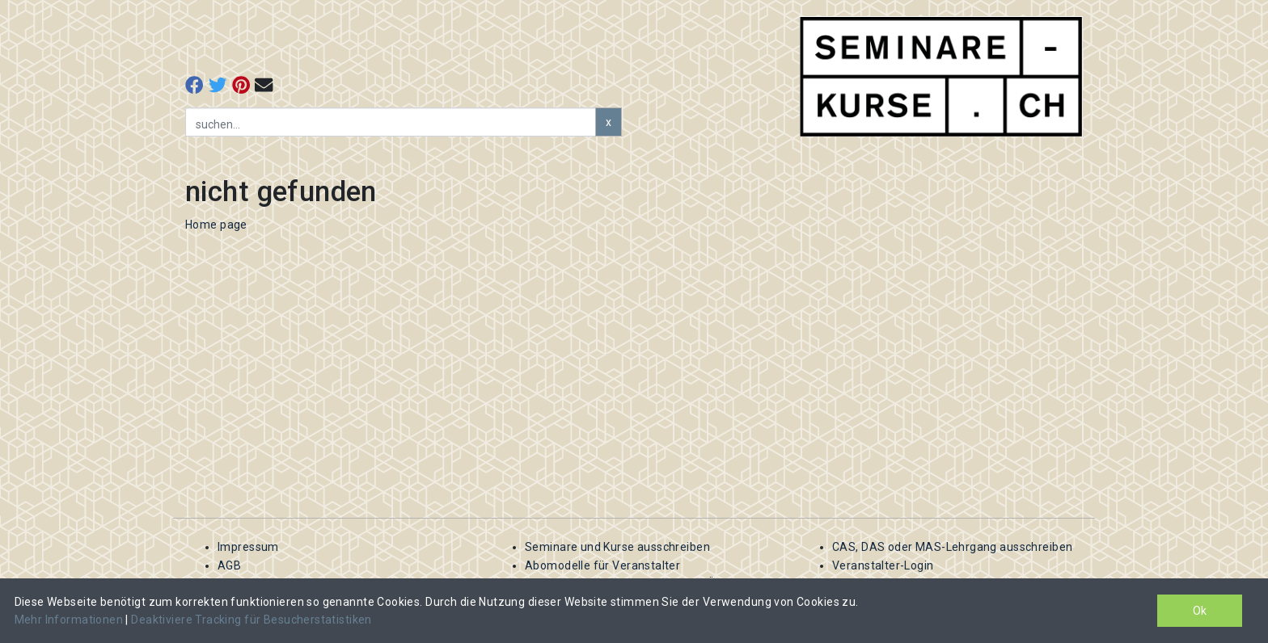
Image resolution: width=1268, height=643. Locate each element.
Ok (1200, 610)
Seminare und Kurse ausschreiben (617, 546)
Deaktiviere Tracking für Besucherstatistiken (251, 619)
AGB (229, 565)
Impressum (248, 546)
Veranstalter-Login (883, 565)
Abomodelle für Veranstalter (602, 565)
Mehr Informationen (70, 619)
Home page (216, 224)
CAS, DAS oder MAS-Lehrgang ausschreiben (952, 546)
